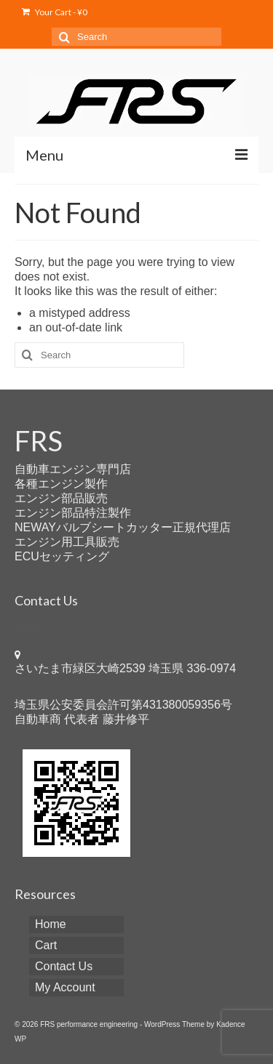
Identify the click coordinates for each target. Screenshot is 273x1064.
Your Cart (54, 12)
